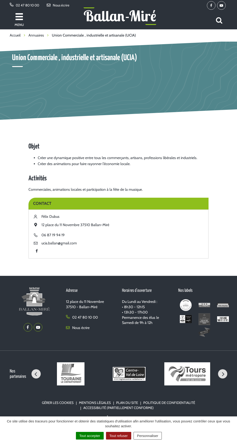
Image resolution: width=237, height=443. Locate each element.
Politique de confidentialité (169, 403)
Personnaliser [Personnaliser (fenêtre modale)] (147, 436)
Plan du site (127, 403)
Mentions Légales (95, 403)
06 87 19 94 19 (53, 235)
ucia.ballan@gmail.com (59, 243)
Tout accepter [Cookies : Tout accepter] (89, 436)
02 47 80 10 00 (82, 317)
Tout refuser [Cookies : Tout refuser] (118, 436)
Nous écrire (78, 328)
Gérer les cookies (58, 403)
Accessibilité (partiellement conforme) (118, 408)
